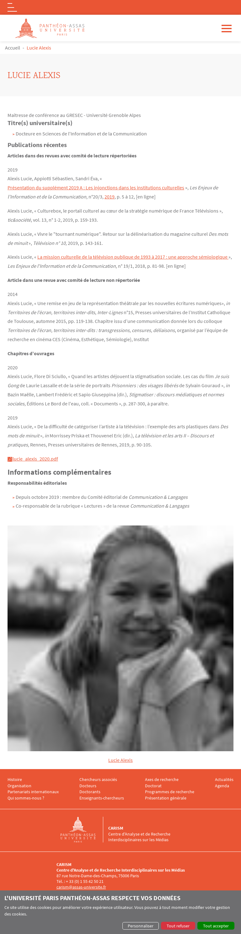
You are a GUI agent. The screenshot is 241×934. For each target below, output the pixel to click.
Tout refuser (178, 926)
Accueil (12, 48)
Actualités (224, 779)
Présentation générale (165, 797)
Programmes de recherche (169, 791)
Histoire (15, 779)
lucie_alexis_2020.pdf (35, 458)
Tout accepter (216, 926)
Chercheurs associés (98, 779)
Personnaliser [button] (140, 926)
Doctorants (89, 791)
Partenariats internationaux (33, 791)
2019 (109, 196)
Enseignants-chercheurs (101, 797)
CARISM (115, 828)
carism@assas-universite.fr (81, 886)
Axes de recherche (162, 779)
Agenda (222, 785)
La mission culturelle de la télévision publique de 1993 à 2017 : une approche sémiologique (132, 257)
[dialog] (120, 912)
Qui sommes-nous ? (26, 797)
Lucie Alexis (120, 760)
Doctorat (153, 785)
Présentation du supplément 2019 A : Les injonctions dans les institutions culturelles (96, 187)
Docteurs (87, 785)
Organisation (19, 785)
